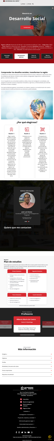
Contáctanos (27, 27)
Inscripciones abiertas (21, 56)
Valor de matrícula (33, 56)
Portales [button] (28, 3)
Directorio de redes (27, 435)
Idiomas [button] (23, 3)
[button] (32, 4)
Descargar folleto (7, 56)
